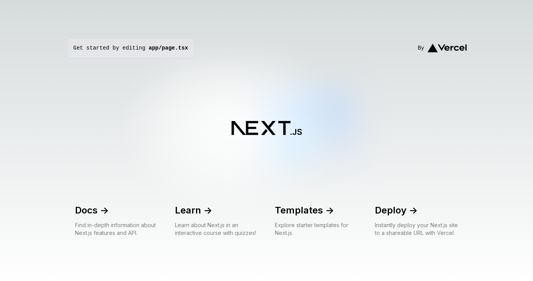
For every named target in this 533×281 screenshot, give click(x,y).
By (442, 48)
